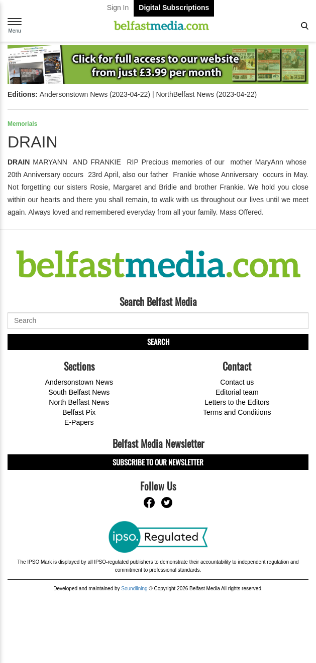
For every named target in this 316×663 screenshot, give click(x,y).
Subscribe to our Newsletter (158, 461)
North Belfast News (79, 402)
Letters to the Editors (236, 402)
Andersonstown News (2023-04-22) (95, 94)
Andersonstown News (79, 382)
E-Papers (78, 422)
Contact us (237, 382)
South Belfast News (79, 392)
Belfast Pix (78, 412)
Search (158, 341)
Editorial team (237, 392)
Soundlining (134, 588)
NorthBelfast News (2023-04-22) (206, 94)
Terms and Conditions (237, 412)
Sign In (118, 8)
